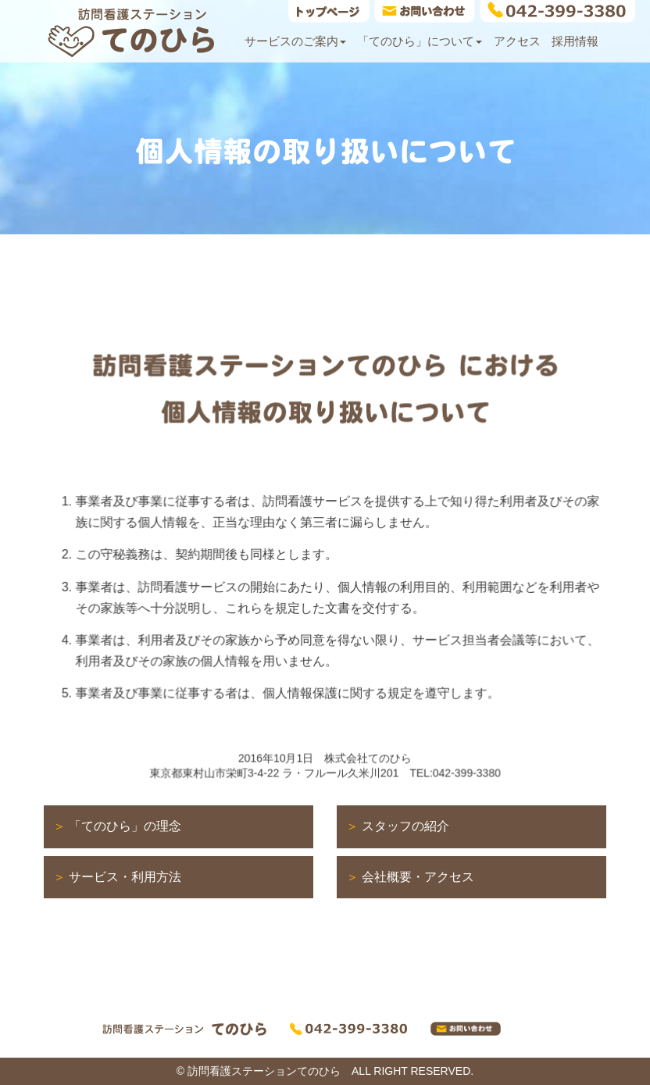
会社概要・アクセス (418, 876)
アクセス (517, 41)
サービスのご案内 (295, 41)
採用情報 (575, 41)
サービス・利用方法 (125, 876)
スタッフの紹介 (405, 826)
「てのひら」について (419, 41)
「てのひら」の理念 (125, 826)
